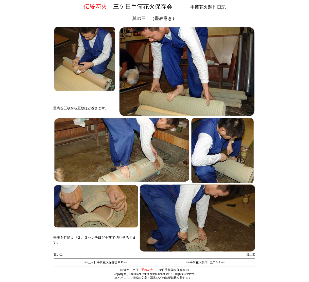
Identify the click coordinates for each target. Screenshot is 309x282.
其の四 (250, 254)
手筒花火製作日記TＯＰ (205, 262)
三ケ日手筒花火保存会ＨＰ (105, 262)
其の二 (58, 254)
